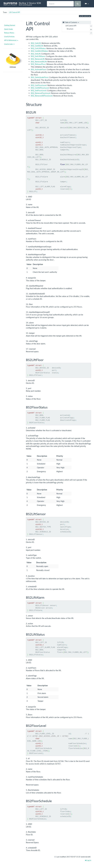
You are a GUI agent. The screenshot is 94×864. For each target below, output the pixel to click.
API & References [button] (11, 40)
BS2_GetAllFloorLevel (40, 88)
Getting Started (9, 25)
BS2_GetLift (36, 43)
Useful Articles (9, 37)
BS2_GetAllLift (37, 46)
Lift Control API (14, 12)
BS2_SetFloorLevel (38, 90)
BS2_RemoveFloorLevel (40, 93)
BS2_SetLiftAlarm (38, 56)
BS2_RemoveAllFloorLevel (41, 96)
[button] (86, 3)
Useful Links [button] (9, 44)
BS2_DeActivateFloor (39, 77)
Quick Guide (8, 29)
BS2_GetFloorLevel (39, 85)
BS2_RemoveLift (37, 59)
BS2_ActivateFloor (38, 69)
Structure (70, 29)
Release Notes (9, 33)
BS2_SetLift (35, 54)
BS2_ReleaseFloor (38, 64)
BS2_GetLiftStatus (38, 48)
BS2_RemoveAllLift (39, 61)
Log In (88, 860)
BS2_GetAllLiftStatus (39, 51)
